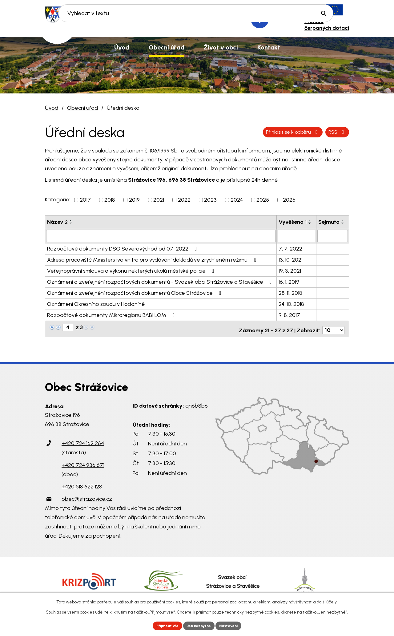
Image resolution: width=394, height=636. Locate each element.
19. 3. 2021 (290, 270)
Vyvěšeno (293, 222)
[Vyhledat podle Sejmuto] (332, 236)
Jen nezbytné (200, 625)
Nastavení (233, 625)
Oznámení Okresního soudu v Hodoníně (96, 303)
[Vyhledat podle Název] (160, 236)
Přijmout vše (163, 625)
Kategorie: (57, 199)
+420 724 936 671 (83, 461)
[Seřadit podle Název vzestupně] (71, 220)
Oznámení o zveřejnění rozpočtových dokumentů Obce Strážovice (135, 292)
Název (57, 222)
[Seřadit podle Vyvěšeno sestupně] (310, 223)
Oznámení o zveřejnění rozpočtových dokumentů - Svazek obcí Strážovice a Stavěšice (160, 281)
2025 (262, 199)
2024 (237, 199)
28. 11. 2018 (290, 292)
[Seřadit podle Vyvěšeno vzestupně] (310, 220)
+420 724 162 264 (83, 440)
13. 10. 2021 (291, 259)
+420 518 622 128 (82, 483)
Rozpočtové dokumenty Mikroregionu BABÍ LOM (112, 314)
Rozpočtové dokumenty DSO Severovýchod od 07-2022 (123, 248)
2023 (210, 199)
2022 (184, 199)
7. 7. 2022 (290, 248)
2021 (158, 199)
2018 (109, 199)
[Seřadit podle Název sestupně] (71, 223)
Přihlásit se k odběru (314, 131)
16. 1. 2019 (289, 281)
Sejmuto (329, 222)
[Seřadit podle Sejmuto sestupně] (343, 223)
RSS (264, 131)
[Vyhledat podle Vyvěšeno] (296, 236)
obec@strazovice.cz (87, 495)
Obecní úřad (82, 108)
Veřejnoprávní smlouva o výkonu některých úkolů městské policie (132, 270)
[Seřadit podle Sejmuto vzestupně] (343, 220)
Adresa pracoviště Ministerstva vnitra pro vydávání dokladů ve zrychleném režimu (153, 259)
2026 (289, 199)
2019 (134, 199)
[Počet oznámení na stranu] (333, 327)
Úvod (51, 108)
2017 (85, 199)
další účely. (327, 600)
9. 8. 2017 (289, 314)
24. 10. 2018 (291, 303)
